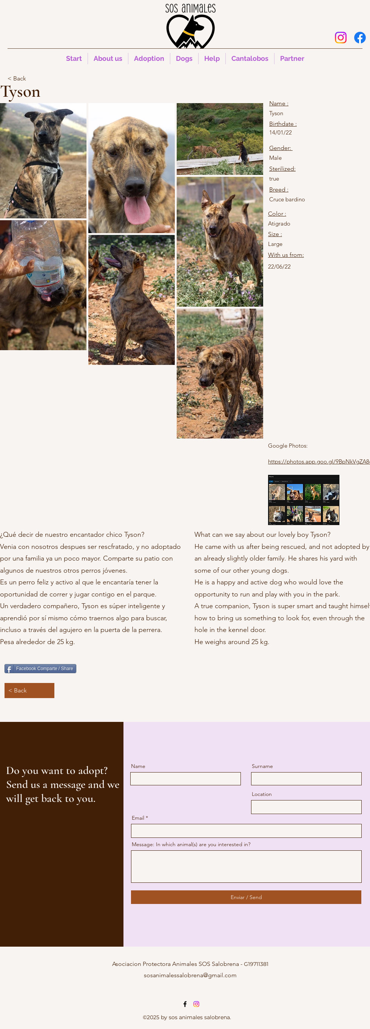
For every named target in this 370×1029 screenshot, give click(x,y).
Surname (262, 766)
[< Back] (32, 78)
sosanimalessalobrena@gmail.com (190, 975)
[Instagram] (340, 37)
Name (138, 766)
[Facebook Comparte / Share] (40, 668)
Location (262, 794)
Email (138, 817)
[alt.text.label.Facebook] (360, 37)
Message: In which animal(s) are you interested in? (191, 844)
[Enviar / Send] (246, 897)
